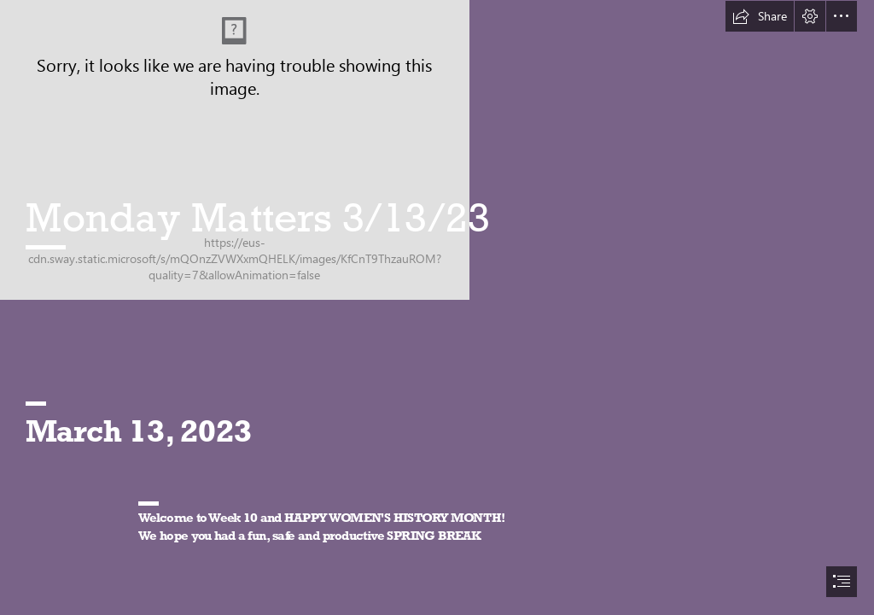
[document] (437, 307)
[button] (759, 16)
